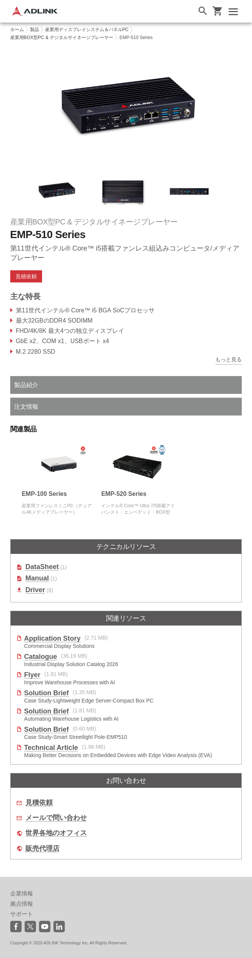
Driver (35, 590)
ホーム (17, 29)
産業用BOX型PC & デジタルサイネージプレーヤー (62, 37)
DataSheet (42, 567)
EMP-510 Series (135, 37)
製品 (34, 29)
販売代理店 (42, 848)
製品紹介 (26, 385)
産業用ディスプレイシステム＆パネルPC (87, 29)
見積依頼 (26, 276)
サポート (21, 914)
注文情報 (26, 406)
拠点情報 (21, 903)
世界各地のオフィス (56, 833)
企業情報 (21, 893)
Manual (37, 578)
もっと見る (228, 359)
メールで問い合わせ (56, 818)
